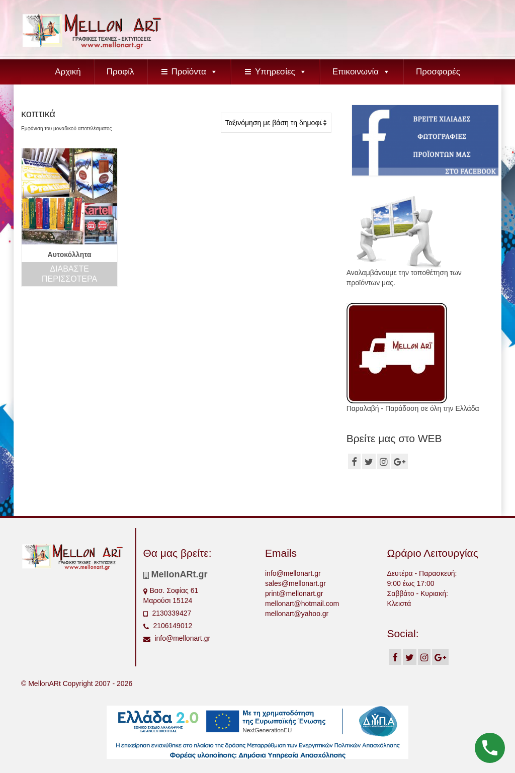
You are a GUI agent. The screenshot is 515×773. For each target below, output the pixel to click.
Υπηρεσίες (281, 71)
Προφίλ (120, 71)
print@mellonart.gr (294, 593)
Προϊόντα (194, 71)
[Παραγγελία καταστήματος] (276, 123)
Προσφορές (438, 71)
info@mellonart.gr (177, 638)
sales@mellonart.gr (295, 583)
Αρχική (68, 71)
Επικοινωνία (361, 71)
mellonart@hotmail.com (302, 603)
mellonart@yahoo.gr (296, 614)
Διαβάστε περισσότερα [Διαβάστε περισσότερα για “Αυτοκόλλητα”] (69, 274)
